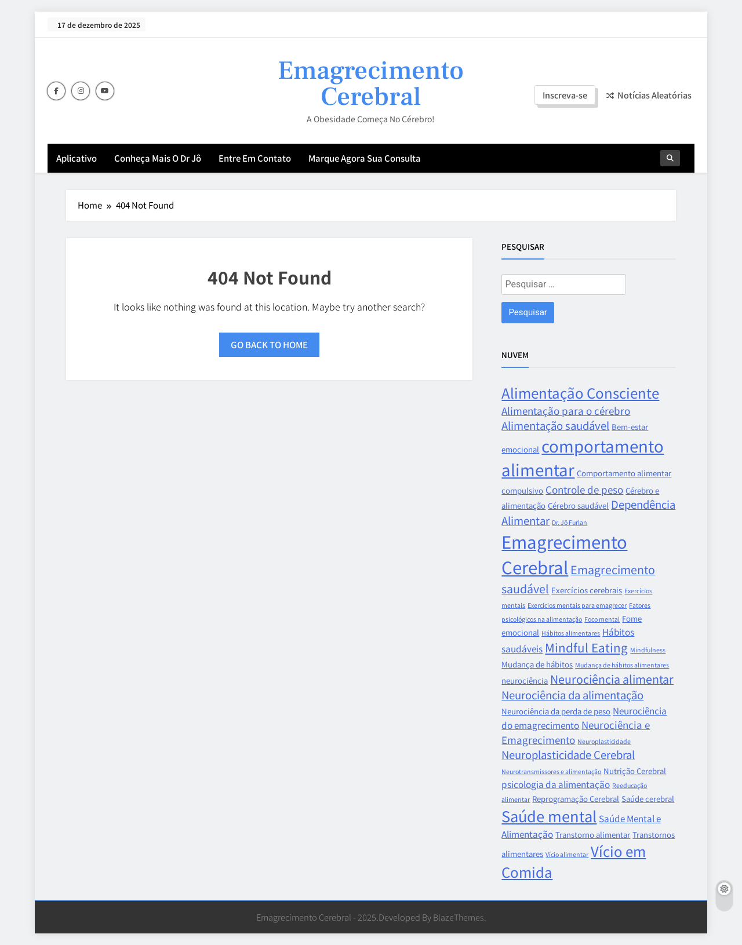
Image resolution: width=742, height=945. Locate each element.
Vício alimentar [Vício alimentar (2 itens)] (566, 854)
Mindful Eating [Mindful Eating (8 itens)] (586, 647)
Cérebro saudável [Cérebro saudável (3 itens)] (578, 505)
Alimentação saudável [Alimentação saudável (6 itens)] (555, 425)
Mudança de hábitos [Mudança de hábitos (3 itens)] (537, 664)
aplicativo (76, 158)
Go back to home (269, 344)
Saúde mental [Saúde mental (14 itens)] (548, 815)
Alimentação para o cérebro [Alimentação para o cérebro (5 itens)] (565, 410)
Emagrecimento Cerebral (371, 84)
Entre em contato (255, 158)
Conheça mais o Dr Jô (157, 158)
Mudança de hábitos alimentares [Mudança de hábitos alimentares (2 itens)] (622, 665)
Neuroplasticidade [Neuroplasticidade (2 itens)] (604, 741)
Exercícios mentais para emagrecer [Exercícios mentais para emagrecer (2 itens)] (577, 605)
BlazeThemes (458, 917)
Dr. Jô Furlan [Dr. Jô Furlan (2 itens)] (569, 522)
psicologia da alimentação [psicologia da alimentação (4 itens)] (555, 784)
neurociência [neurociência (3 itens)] (524, 680)
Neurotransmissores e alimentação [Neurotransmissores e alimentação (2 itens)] (551, 771)
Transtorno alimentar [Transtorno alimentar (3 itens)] (592, 834)
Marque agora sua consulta (364, 158)
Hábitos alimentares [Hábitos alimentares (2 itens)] (570, 633)
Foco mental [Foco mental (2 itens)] (602, 619)
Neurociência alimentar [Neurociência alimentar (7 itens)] (612, 678)
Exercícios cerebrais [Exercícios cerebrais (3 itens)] (586, 590)
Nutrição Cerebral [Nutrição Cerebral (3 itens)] (634, 770)
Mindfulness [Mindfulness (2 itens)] (647, 649)
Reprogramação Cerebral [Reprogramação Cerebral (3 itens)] (575, 798)
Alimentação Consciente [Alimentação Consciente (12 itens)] (580, 392)
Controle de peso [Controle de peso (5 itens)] (584, 489)
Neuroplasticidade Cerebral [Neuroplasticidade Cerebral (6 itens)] (568, 754)
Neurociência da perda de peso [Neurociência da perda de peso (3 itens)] (555, 711)
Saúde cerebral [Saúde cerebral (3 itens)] (647, 798)
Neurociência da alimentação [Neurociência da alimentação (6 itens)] (572, 694)
